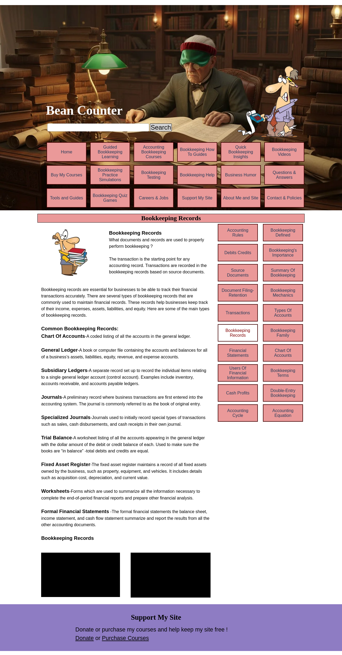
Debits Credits (237, 252)
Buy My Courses (66, 175)
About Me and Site (240, 198)
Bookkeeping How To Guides (197, 152)
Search (161, 127)
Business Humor (240, 175)
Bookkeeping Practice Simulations (110, 175)
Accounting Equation (282, 413)
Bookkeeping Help (197, 175)
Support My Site (197, 198)
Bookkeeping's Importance (283, 252)
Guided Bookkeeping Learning (110, 152)
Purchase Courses (125, 638)
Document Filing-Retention (237, 292)
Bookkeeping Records (238, 333)
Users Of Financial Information (237, 373)
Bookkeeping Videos (284, 152)
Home (66, 152)
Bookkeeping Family (283, 333)
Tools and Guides (66, 198)
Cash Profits (237, 393)
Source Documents (237, 272)
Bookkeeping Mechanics (283, 292)
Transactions (238, 313)
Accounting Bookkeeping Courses (153, 152)
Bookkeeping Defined (283, 232)
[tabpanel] (160, 252)
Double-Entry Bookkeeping (282, 393)
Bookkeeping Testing (153, 175)
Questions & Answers (284, 175)
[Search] (98, 127)
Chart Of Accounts (283, 353)
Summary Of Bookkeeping (283, 272)
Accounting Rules (237, 232)
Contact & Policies (284, 198)
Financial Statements (237, 353)
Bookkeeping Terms (283, 373)
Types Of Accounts (283, 312)
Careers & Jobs (153, 198)
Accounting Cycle (237, 413)
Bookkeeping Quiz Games (110, 198)
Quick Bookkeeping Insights (240, 152)
